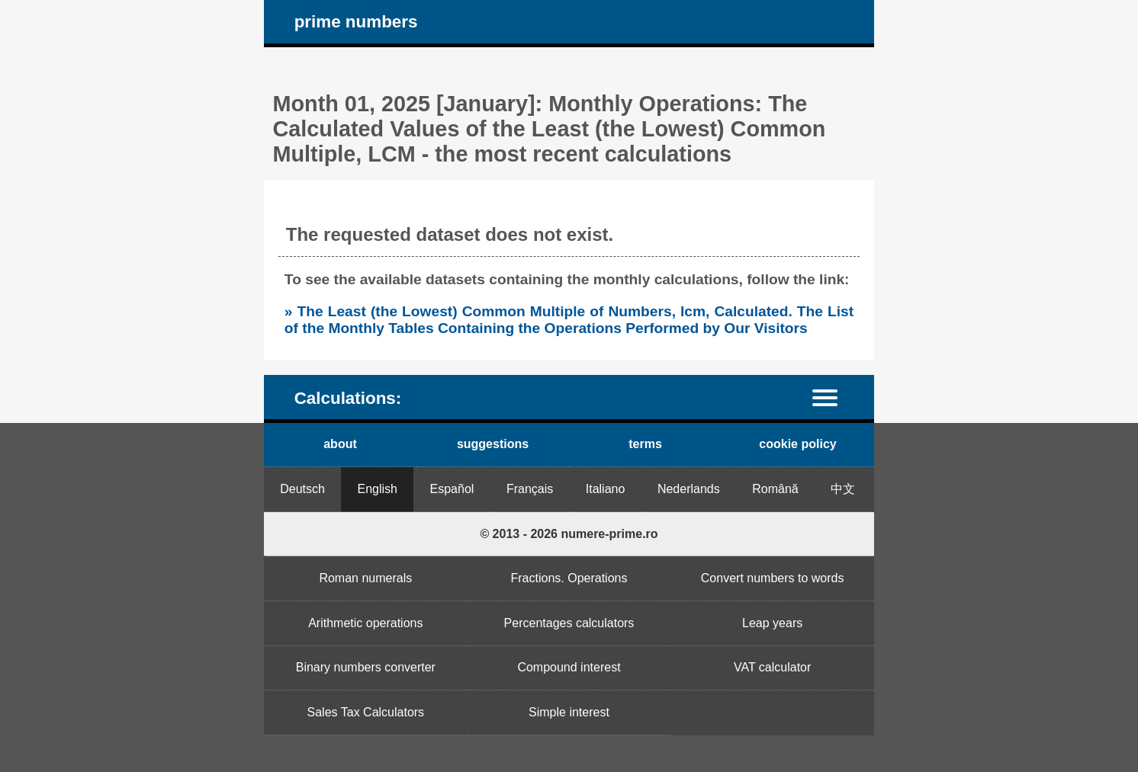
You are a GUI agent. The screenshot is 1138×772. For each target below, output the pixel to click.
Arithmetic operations (365, 623)
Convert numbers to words (772, 578)
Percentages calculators (569, 623)
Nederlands (688, 488)
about (340, 443)
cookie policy (797, 443)
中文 (843, 488)
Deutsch (302, 488)
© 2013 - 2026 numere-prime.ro (568, 533)
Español (452, 488)
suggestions (493, 443)
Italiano (605, 488)
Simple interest (569, 712)
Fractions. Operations (569, 578)
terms (645, 443)
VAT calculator (772, 667)
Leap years (772, 623)
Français (529, 488)
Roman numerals (365, 578)
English (377, 488)
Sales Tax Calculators (366, 712)
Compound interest (568, 667)
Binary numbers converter (366, 667)
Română (775, 488)
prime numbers (356, 21)
